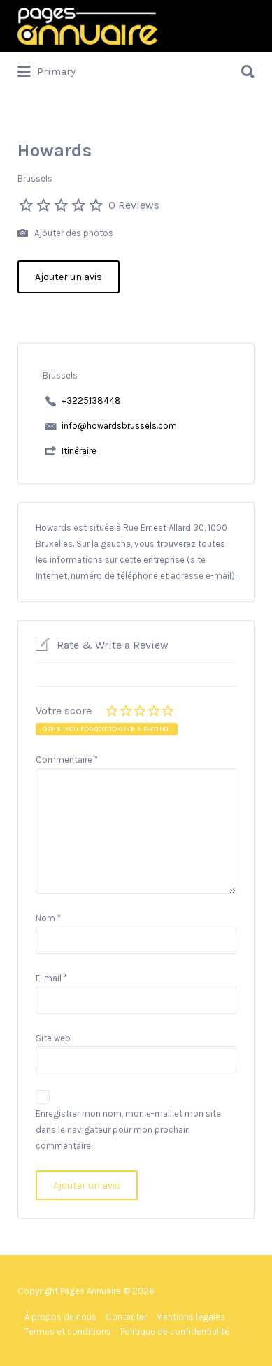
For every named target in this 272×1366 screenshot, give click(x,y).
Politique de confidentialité (174, 1331)
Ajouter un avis (68, 277)
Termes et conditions (67, 1331)
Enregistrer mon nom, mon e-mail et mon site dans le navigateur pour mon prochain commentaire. (128, 1129)
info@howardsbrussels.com (119, 425)
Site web (53, 1038)
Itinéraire (79, 451)
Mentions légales (190, 1317)
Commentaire (67, 759)
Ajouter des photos (65, 234)
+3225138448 (91, 400)
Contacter (126, 1317)
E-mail (51, 978)
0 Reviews (133, 205)
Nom (48, 918)
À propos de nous (60, 1317)
